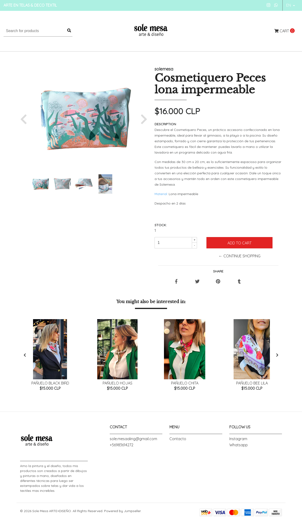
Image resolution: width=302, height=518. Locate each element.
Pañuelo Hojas (117, 383)
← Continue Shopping (239, 256)
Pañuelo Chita (184, 383)
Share (218, 271)
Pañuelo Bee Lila (252, 383)
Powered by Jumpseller (122, 511)
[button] (25, 119)
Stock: (161, 225)
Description (165, 124)
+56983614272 (121, 445)
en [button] (289, 5)
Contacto (177, 439)
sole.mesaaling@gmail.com (133, 439)
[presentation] (24, 355)
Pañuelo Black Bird (50, 383)
